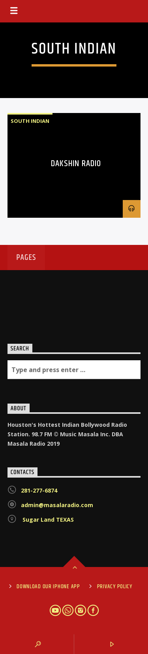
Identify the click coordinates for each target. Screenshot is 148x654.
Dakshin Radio (76, 163)
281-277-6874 (39, 490)
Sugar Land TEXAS (47, 519)
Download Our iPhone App (48, 586)
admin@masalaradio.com (57, 505)
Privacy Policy (114, 586)
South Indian (30, 120)
